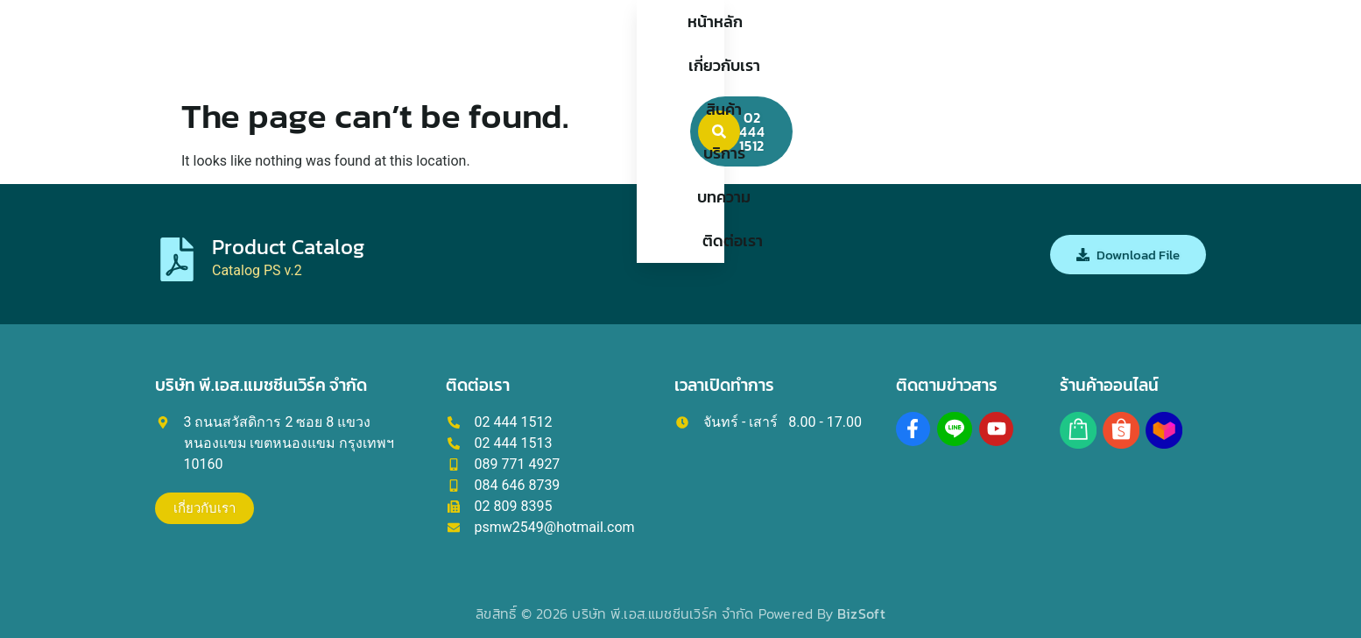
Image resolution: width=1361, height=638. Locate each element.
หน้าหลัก (461, 43)
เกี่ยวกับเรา (560, 43)
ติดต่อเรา (897, 43)
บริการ (723, 43)
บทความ (805, 43)
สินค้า (648, 43)
